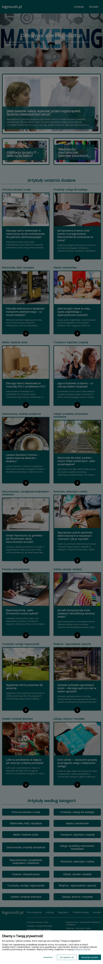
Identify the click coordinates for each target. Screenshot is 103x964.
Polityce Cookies (82, 949)
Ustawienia (47, 957)
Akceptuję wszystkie (89, 957)
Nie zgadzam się (67, 957)
